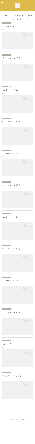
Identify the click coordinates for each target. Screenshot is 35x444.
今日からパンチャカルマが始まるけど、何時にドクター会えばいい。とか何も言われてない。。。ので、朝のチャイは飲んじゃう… (17, 64)
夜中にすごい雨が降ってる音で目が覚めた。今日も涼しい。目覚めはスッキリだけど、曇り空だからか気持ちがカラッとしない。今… (17, 299)
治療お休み (6, 363)
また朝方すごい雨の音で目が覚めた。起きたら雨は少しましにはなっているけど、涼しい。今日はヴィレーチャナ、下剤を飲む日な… (17, 333)
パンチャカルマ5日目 (11, 194)
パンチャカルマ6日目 (11, 228)
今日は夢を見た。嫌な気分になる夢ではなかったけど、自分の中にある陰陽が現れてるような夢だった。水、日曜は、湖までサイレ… (17, 265)
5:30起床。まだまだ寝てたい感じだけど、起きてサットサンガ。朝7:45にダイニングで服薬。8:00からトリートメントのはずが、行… (17, 97)
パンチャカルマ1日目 (11, 60)
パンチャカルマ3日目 (11, 127)
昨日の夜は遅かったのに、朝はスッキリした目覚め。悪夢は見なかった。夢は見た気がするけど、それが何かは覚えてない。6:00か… (17, 232)
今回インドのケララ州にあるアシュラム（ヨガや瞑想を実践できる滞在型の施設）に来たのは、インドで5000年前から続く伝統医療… (17, 30)
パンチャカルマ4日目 (11, 161)
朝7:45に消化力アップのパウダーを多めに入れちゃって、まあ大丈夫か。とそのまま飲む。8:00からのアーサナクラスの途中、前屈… (17, 131)
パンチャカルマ (9, 26)
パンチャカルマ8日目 (11, 295)
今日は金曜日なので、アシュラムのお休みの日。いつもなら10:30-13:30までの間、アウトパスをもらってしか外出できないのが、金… (17, 198)
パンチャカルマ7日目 (11, 262)
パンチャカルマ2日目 (11, 94)
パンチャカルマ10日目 (11, 396)
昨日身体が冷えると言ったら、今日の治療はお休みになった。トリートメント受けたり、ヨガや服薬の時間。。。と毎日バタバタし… (17, 366)
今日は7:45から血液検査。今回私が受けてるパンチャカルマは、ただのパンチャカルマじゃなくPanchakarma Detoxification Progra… (17, 165)
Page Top (17, 436)
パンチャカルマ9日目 (11, 329)
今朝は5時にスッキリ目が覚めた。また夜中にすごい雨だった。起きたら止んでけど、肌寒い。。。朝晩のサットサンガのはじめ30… (17, 400)
